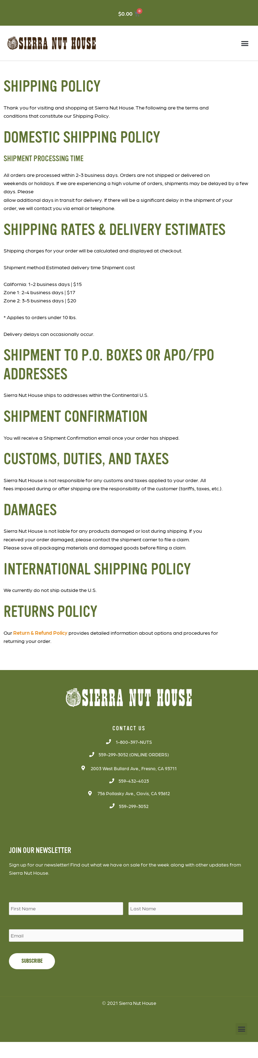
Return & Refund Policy (40, 632)
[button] (245, 43)
